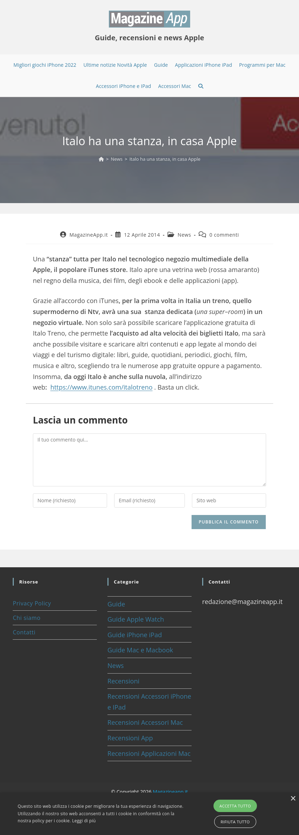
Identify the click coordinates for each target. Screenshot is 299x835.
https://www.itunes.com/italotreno (101, 387)
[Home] (101, 159)
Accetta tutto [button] (235, 806)
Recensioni (123, 681)
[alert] (149, 814)
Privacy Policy (32, 603)
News (184, 234)
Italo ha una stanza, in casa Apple (164, 159)
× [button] (292, 798)
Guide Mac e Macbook (140, 650)
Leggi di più (84, 821)
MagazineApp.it (88, 234)
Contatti (24, 632)
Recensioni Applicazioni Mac (148, 753)
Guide (116, 604)
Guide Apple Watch (135, 619)
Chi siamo (26, 618)
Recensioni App (130, 738)
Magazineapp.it (170, 791)
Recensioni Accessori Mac (145, 722)
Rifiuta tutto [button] (235, 821)
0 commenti (224, 234)
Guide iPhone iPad (134, 634)
